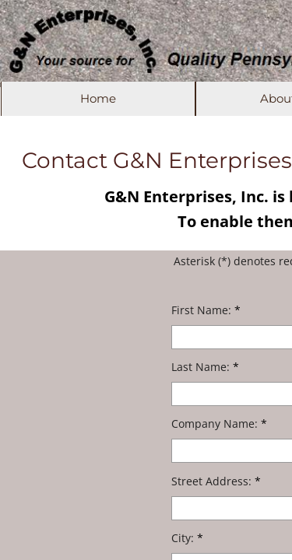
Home (98, 98)
